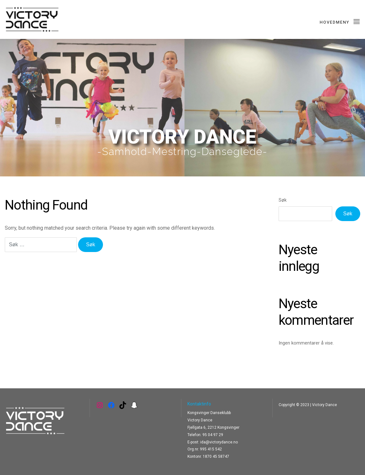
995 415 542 (211, 449)
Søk (283, 200)
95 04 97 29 (212, 435)
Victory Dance (324, 405)
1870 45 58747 (216, 456)
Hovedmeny (340, 21)
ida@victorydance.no (219, 442)
